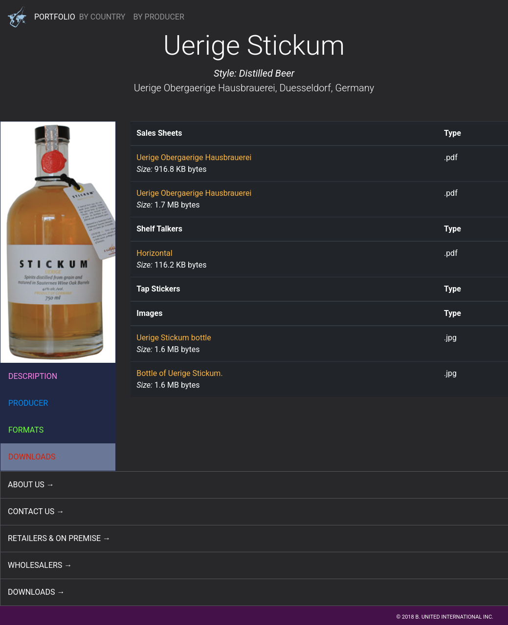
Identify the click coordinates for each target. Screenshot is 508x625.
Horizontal (154, 253)
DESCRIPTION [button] (32, 376)
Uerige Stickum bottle (173, 337)
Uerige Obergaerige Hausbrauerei (204, 88)
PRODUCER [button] (28, 403)
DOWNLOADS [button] (32, 456)
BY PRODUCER (158, 16)
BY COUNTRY (102, 16)
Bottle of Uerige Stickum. (179, 373)
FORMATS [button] (26, 430)
